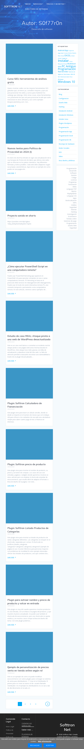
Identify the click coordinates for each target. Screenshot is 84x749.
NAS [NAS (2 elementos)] (59, 66)
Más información (44, 741)
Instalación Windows (66, 115)
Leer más (10, 106)
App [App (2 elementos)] (66, 50)
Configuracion (64, 98)
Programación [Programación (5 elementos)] (67, 69)
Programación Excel (66, 136)
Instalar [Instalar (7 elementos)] (63, 60)
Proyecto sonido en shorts (21, 215)
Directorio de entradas (36, 9)
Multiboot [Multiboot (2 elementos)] (71, 63)
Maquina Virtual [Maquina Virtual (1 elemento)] (62, 64)
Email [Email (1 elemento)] (62, 56)
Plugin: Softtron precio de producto (26, 462)
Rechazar (34, 745)
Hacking (61, 107)
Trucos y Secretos (55, 4)
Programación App (65, 131)
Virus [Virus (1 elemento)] (71, 77)
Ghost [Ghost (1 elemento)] (72, 56)
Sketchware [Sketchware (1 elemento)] (67, 74)
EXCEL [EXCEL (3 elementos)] (68, 55)
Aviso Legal (10, 722)
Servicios (37, 4)
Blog (60, 94)
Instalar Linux (63, 119)
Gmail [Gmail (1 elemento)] (59, 58)
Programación (64, 127)
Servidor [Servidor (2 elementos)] (64, 71)
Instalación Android (65, 111)
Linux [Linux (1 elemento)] (71, 61)
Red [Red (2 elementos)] (59, 71)
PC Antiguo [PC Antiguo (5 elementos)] (69, 66)
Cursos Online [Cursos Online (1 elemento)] (68, 53)
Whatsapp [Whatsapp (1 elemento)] (60, 79)
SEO (60, 152)
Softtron (13, 6)
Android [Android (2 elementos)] (61, 50)
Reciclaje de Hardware (66, 144)
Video (61, 156)
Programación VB (65, 140)
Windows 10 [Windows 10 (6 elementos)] (66, 82)
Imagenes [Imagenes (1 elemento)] (64, 58)
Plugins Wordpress (65, 123)
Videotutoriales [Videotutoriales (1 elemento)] (64, 77)
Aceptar (50, 745)
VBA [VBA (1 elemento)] (72, 74)
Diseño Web (63, 103)
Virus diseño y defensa (67, 160)
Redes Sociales (64, 148)
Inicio (28, 4)
